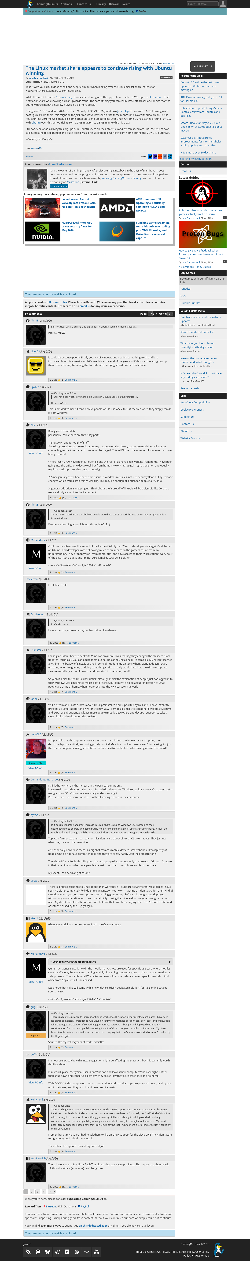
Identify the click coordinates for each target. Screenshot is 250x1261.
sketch (35, 918)
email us (85, 306)
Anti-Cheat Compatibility (195, 402)
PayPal (141, 11)
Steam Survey (64, 97)
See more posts (189, 388)
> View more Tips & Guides (195, 267)
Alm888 (35, 320)
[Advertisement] (125, 38)
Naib (33, 425)
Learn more (168, 63)
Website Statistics (191, 438)
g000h (34, 1054)
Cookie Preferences (192, 409)
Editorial (34, 147)
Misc (41, 147)
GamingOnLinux (47, 4)
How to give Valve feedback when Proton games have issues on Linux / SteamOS (203, 252)
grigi (33, 1007)
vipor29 (35, 351)
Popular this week (191, 75)
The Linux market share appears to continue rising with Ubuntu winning (99, 70)
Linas (34, 880)
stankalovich (38, 1158)
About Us (186, 431)
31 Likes (29, 156)
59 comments (166, 77)
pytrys (34, 815)
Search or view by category (196, 158)
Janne (34, 699)
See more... (71, 379)
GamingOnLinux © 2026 (195, 1244)
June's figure (124, 111)
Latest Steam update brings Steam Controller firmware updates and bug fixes (201, 111)
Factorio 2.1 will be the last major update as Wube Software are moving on (200, 86)
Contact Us (85, 4)
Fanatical (185, 288)
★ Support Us (203, 66)
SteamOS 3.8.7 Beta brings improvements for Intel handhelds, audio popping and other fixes (201, 141)
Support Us (187, 417)
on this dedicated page (93, 1225)
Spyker (35, 387)
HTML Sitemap (200, 1255)
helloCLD (36, 734)
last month (156, 97)
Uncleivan (32, 579)
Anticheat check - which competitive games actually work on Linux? (203, 210)
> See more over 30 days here (198, 152)
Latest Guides (189, 177)
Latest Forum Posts (192, 310)
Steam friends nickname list (197, 332)
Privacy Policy (170, 1252)
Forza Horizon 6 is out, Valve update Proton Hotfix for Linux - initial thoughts (79, 202)
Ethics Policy (186, 1252)
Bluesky (101, 4)
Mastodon (73, 182)
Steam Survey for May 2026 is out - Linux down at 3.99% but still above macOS (201, 126)
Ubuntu (36, 122)
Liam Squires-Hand (38, 78)
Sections (67, 4)
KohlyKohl (37, 1099)
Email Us (185, 171)
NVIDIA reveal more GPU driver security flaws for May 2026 (77, 226)
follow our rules (57, 302)
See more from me (59, 186)
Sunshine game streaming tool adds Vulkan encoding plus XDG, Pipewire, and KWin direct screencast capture (153, 230)
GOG (183, 296)
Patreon (49, 1206)
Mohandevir (38, 540)
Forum (126, 4)
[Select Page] (52, 1191)
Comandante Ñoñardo (44, 779)
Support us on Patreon (39, 11)
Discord (114, 4)
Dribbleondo (38, 614)
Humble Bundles (190, 303)
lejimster (36, 650)
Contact (185, 164)
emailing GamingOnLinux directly (121, 178)
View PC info (36, 453)
